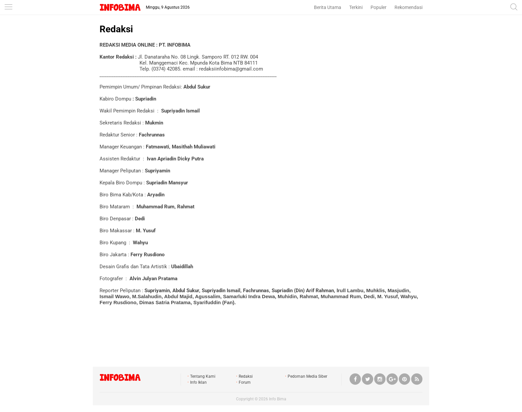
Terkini (356, 7)
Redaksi (116, 29)
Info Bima (277, 399)
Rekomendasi (408, 7)
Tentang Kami (202, 376)
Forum (245, 382)
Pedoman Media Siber (307, 376)
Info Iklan (198, 382)
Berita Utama (327, 7)
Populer (379, 7)
